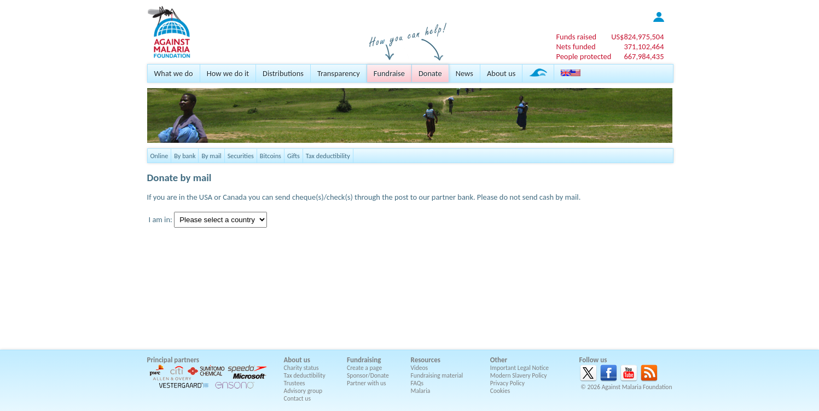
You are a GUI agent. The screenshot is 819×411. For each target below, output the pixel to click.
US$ (637, 37)
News (464, 73)
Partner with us (366, 383)
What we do (173, 73)
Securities (241, 156)
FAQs (417, 383)
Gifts (293, 156)
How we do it (228, 73)
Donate (430, 73)
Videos (419, 368)
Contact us (297, 398)
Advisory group (303, 391)
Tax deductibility (328, 156)
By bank (184, 156)
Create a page (364, 368)
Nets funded (575, 46)
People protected (583, 56)
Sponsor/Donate (368, 375)
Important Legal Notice (519, 368)
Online (159, 156)
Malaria (421, 391)
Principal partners (173, 360)
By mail (211, 156)
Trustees (294, 383)
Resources (425, 360)
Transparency (338, 73)
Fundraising (364, 360)
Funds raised (576, 37)
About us (501, 73)
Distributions (283, 73)
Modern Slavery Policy (518, 375)
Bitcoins (270, 156)
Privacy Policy (507, 383)
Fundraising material (437, 375)
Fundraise (389, 73)
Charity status (301, 368)
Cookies (500, 391)
